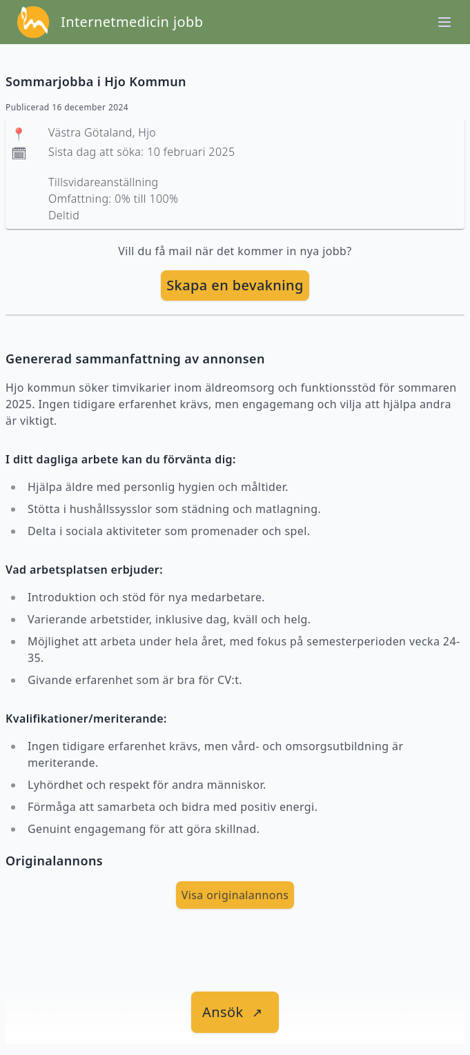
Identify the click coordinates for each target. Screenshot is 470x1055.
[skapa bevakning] (235, 285)
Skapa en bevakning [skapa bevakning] (235, 285)
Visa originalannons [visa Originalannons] (235, 895)
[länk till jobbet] (235, 1012)
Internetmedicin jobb (132, 21)
